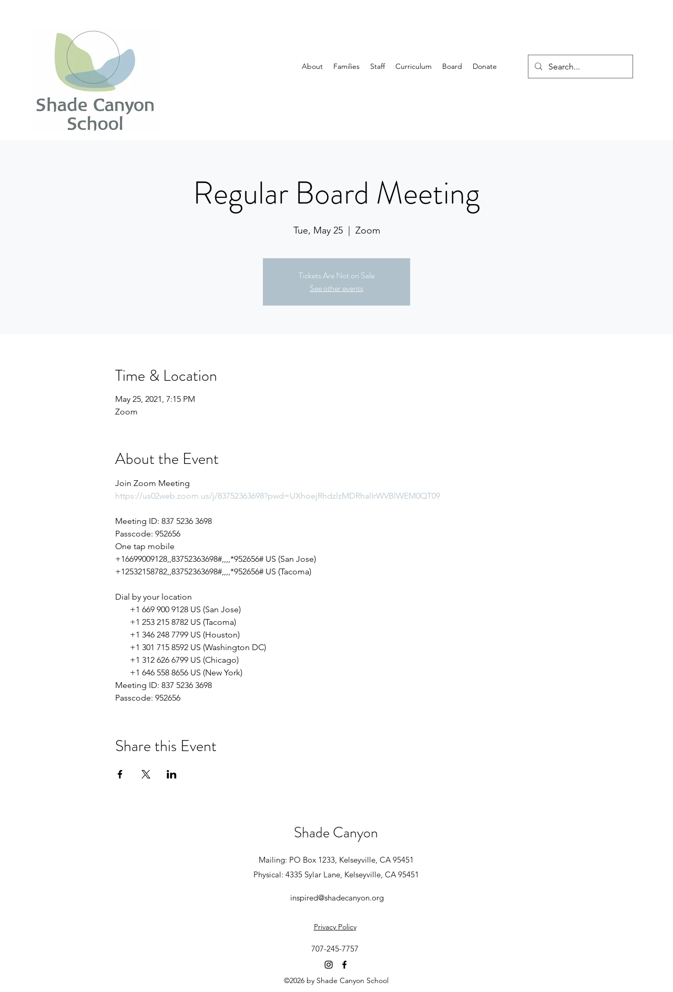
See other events (336, 288)
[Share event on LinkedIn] (172, 774)
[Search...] (579, 66)
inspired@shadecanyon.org (337, 898)
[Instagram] (328, 964)
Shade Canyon (336, 832)
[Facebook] (344, 964)
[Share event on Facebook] (120, 774)
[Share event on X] (146, 774)
